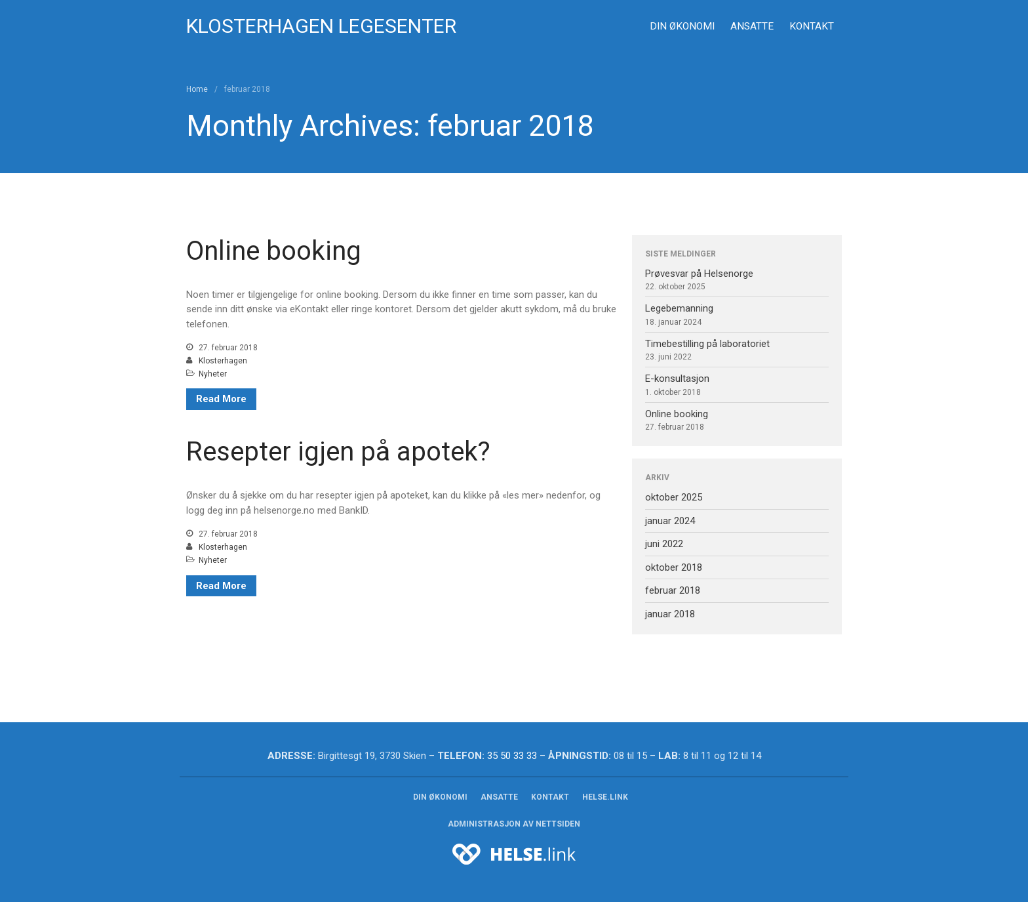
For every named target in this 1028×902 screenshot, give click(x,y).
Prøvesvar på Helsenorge (699, 273)
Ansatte (752, 26)
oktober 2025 (673, 497)
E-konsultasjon (677, 378)
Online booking (273, 251)
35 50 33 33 (512, 756)
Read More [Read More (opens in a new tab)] (221, 586)
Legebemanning (679, 308)
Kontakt (811, 26)
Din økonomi (682, 26)
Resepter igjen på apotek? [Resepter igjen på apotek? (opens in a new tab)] (338, 451)
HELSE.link (605, 797)
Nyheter (213, 374)
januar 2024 (670, 521)
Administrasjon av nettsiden (514, 824)
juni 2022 (664, 544)
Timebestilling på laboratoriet (707, 344)
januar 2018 (670, 614)
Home (197, 89)
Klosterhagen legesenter (321, 25)
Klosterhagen (223, 360)
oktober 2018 (673, 567)
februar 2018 (672, 590)
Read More (221, 399)
